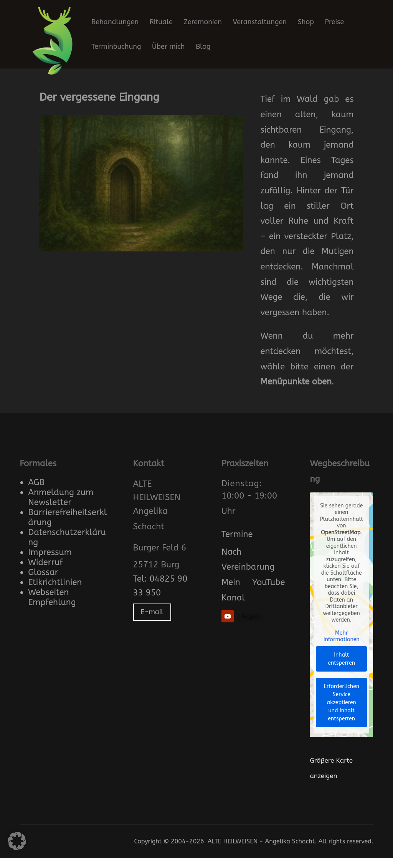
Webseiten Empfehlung (52, 597)
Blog (203, 47)
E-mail (152, 612)
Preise (334, 22)
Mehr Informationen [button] (342, 636)
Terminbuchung (116, 47)
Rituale (161, 22)
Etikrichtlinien (55, 582)
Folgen (249, 617)
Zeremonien (203, 22)
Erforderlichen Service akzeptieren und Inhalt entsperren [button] (342, 702)
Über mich (168, 47)
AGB (36, 482)
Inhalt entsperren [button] (341, 659)
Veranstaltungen (260, 22)
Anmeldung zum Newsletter (60, 497)
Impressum (50, 552)
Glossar (43, 572)
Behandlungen (115, 22)
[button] (17, 841)
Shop (306, 22)
